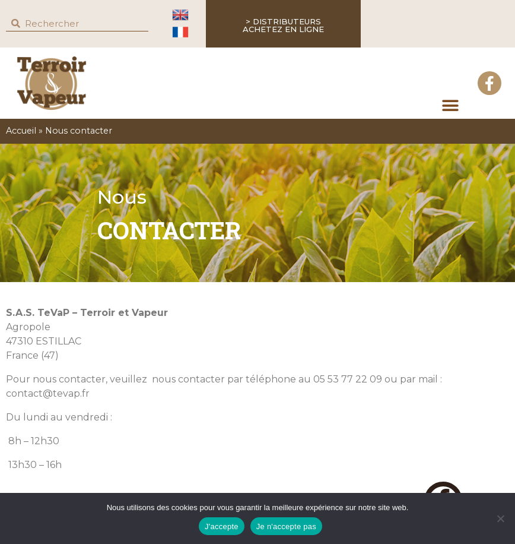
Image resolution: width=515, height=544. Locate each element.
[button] (450, 105)
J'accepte (222, 526)
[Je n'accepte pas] (500, 518)
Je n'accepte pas (286, 526)
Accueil (21, 130)
